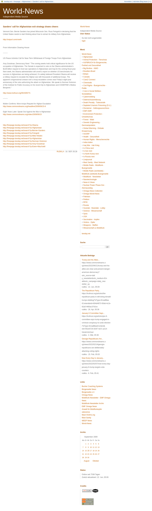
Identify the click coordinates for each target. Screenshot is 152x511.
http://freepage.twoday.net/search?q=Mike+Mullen (22, 136)
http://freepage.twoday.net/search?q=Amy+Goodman (24, 144)
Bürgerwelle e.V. (88, 392)
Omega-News (87, 395)
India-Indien (88, 142)
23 (88, 454)
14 (83, 451)
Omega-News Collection (92, 191)
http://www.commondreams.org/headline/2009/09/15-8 (24, 106)
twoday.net (8, 1)
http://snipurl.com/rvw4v (12, 39)
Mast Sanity (86, 418)
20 (98, 451)
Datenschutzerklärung (92, 100)
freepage (17, 1)
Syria (85, 214)
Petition (86, 199)
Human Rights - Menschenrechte (96, 139)
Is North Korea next (91, 154)
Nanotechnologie (90, 179)
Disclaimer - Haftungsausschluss (96, 108)
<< (150, 1)
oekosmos (86, 412)
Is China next (88, 148)
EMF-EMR (87, 111)
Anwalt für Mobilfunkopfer (92, 409)
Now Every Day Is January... (93, 358)
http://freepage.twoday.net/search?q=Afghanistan (22, 128)
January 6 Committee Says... (93, 313)
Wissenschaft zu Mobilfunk (93, 228)
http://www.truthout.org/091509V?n (16, 93)
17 (91, 451)
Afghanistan (26, 1)
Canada (86, 77)
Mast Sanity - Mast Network (94, 162)
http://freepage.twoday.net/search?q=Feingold (21, 133)
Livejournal (87, 160)
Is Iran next (87, 151)
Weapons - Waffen (90, 225)
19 (96, 451)
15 (86, 451)
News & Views (89, 182)
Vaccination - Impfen (91, 219)
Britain (85, 74)
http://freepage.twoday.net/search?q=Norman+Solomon (25, 141)
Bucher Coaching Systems (92, 386)
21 (83, 454)
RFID (85, 202)
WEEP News (87, 421)
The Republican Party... (91, 291)
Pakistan (86, 197)
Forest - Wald (88, 120)
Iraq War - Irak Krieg (91, 145)
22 (86, 454)
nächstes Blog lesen (140, 1)
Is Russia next (88, 157)
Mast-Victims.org (88, 415)
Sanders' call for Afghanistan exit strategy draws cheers (30, 26)
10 (91, 447)
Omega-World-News (91, 194)
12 (96, 447)
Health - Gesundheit (91, 137)
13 (98, 447)
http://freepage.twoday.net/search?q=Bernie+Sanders (24, 130)
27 (98, 454)
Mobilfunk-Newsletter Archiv (93, 403)
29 (86, 457)
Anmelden (128, 1)
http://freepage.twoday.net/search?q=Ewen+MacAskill (24, 146)
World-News (23, 11)
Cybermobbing (89, 97)
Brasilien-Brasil (89, 71)
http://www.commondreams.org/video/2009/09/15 (22, 114)
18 (93, 451)
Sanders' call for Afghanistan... (44, 1)
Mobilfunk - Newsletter (92, 177)
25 (93, 454)
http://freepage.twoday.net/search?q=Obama (20, 125)
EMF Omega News (89, 406)
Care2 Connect (89, 80)
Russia (86, 205)
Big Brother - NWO (90, 68)
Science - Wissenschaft (92, 211)
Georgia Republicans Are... (92, 339)
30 (88, 457)
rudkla (60, 152)
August (86, 461)
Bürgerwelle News (89, 389)
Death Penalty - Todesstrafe (94, 102)
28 (83, 457)
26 (96, 454)
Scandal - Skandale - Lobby (94, 208)
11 (93, 447)
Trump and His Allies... (91, 260)
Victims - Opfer (89, 222)
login (84, 41)
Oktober (96, 461)
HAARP (86, 134)
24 (91, 454)
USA (85, 216)
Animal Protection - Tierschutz (95, 60)
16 (88, 451)
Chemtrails (87, 83)
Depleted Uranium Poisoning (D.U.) (97, 105)
